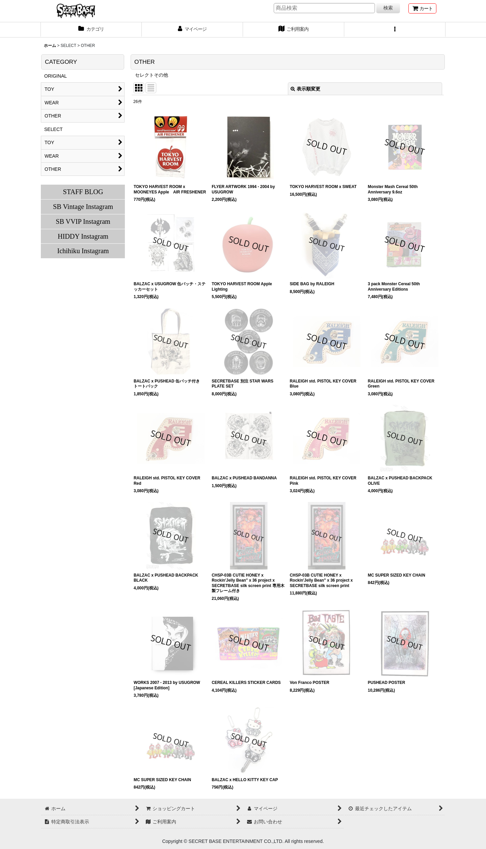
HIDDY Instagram (83, 236)
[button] (395, 29)
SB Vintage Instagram (83, 206)
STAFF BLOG (83, 191)
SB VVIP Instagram (83, 221)
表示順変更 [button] (305, 88)
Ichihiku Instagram (83, 251)
